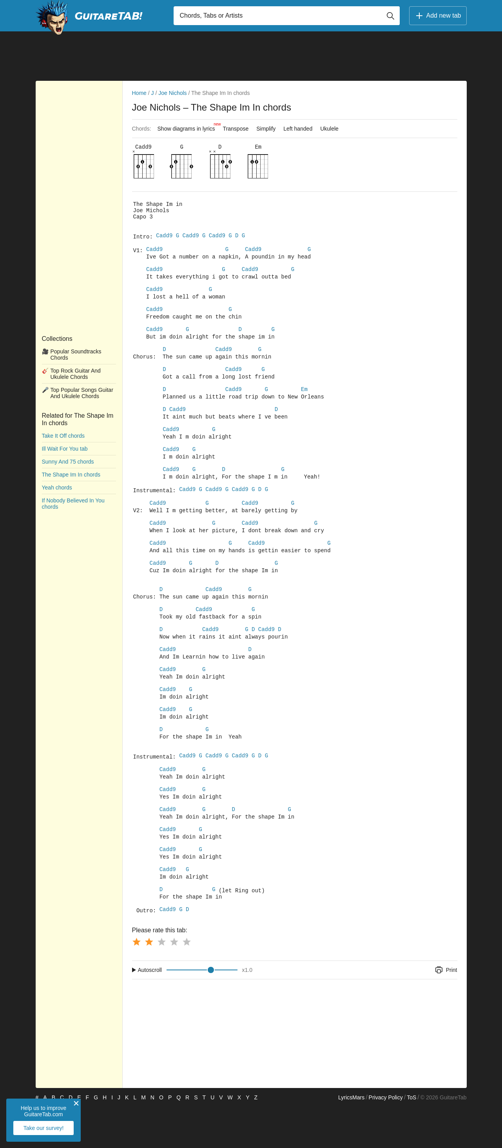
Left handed (297, 129)
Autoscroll (150, 1011)
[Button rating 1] (136, 983)
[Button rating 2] (149, 983)
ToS (411, 1138)
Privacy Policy (386, 1138)
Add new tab (438, 15)
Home (139, 93)
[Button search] (390, 15)
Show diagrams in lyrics (188, 127)
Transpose (236, 129)
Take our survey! (44, 1128)
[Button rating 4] (174, 983)
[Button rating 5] (186, 983)
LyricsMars (351, 1138)
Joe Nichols (172, 93)
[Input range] (202, 1011)
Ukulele (329, 129)
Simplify (265, 129)
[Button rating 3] (161, 983)
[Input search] (287, 15)
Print (445, 1011)
